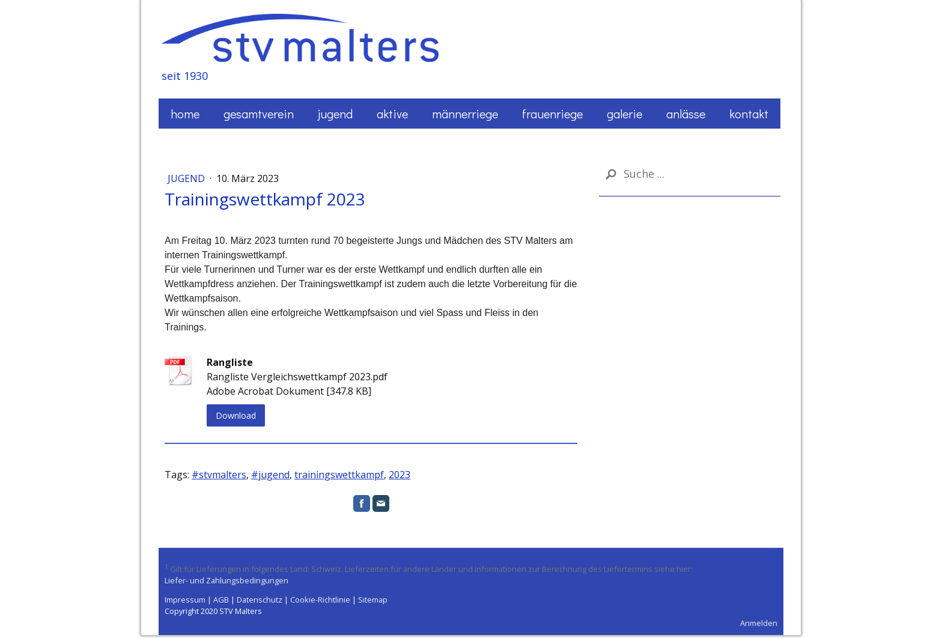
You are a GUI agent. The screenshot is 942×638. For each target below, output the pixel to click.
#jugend (270, 474)
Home (185, 113)
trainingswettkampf (339, 474)
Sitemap (372, 599)
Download (236, 415)
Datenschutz (259, 599)
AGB (221, 599)
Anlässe (685, 113)
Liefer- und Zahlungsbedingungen (226, 580)
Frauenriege (552, 113)
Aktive (392, 113)
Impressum (185, 599)
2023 (399, 474)
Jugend (335, 113)
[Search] (689, 174)
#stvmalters (219, 474)
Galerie (624, 113)
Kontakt (748, 113)
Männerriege (465, 113)
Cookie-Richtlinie (320, 599)
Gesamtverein (258, 113)
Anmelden (758, 623)
